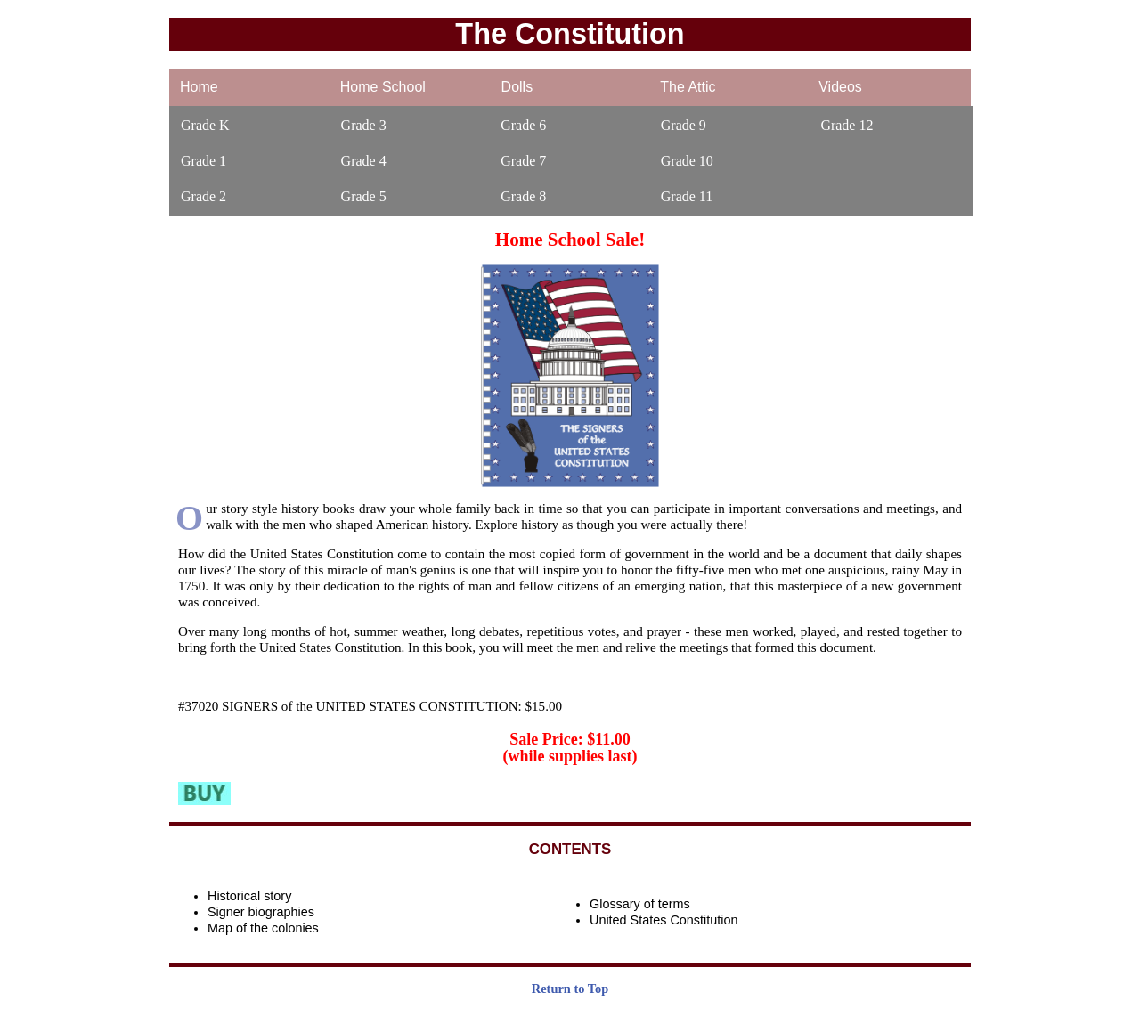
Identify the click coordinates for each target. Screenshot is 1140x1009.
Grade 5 (364, 196)
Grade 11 (687, 196)
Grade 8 (523, 196)
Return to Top (570, 988)
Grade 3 (364, 125)
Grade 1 (203, 160)
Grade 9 (683, 125)
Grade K (205, 125)
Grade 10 (687, 160)
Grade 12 (846, 125)
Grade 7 (523, 160)
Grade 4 (364, 160)
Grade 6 (523, 125)
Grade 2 (203, 196)
